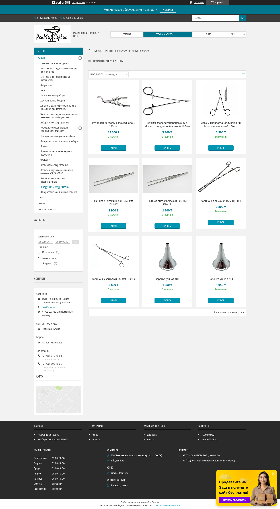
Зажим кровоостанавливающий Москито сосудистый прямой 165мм (167, 124)
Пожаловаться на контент (167, 505)
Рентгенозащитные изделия (54, 63)
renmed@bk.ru (209, 439)
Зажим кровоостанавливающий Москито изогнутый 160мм (221, 124)
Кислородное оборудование (54, 165)
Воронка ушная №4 (221, 278)
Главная (127, 34)
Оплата (151, 439)
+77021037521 (208, 434)
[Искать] (242, 18)
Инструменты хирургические (54, 187)
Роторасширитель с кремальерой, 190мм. (113, 124)
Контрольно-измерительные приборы (59, 141)
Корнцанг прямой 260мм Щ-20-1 (221, 200)
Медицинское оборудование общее (57, 136)
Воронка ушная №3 (167, 278)
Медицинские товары (48, 434)
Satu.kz (155, 502)
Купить (113, 148)
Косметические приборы (52, 95)
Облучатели (46, 85)
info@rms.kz (48, 307)
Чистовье (45, 159)
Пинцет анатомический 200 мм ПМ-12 (167, 202)
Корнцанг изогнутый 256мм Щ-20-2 (113, 278)
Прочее (44, 146)
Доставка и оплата (47, 209)
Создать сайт (78, 2)
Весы (43, 90)
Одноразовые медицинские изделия (58, 192)
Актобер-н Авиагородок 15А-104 (53, 439)
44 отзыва (199, 2)
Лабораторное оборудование (54, 122)
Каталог (168, 9)
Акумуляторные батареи (52, 100)
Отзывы (42, 203)
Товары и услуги (164, 34)
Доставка (152, 434)
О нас (208, 34)
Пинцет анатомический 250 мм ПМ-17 (113, 202)
